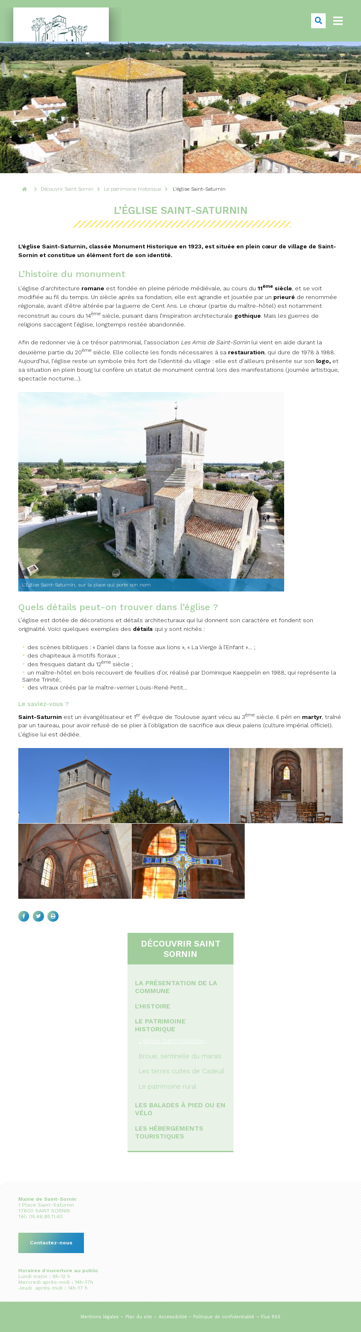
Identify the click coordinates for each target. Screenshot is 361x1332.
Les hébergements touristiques (169, 1132)
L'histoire (152, 1006)
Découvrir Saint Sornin (181, 948)
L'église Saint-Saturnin (171, 1041)
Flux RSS (270, 1317)
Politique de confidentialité (223, 1317)
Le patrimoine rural (167, 1086)
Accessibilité (173, 1317)
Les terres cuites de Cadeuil (181, 1071)
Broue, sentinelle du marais (179, 1056)
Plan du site (138, 1317)
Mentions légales (100, 1317)
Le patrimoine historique (160, 1025)
